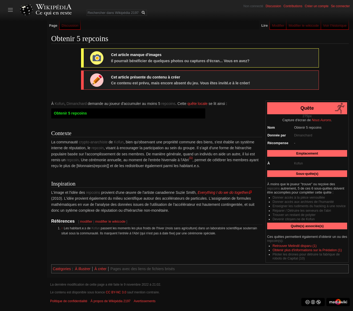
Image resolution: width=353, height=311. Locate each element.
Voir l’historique (335, 25)
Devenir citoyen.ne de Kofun (293, 219)
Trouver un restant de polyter (293, 215)
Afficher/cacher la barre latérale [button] (10, 10)
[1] (190, 157)
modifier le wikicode (110, 221)
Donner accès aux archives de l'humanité (303, 202)
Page (53, 25)
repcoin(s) (274, 241)
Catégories (62, 269)
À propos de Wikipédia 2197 (110, 301)
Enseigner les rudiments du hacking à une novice (309, 206)
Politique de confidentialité (68, 301)
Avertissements (145, 301)
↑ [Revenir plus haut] (62, 228)
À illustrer (82, 269)
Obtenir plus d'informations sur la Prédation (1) (307, 250)
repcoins (273, 188)
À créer (100, 269)
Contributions (292, 6)
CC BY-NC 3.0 (116, 292)
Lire (264, 25)
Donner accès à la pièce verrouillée (298, 197)
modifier (86, 221)
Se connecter (340, 6)
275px (307, 116)
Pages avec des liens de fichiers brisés (142, 269)
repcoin (97, 148)
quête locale (197, 103)
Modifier (278, 25)
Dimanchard (303, 135)
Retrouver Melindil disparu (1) (294, 246)
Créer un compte (316, 6)
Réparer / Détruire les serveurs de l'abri (301, 210)
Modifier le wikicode (303, 25)
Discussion (273, 6)
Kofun (298, 163)
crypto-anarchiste (93, 142)
